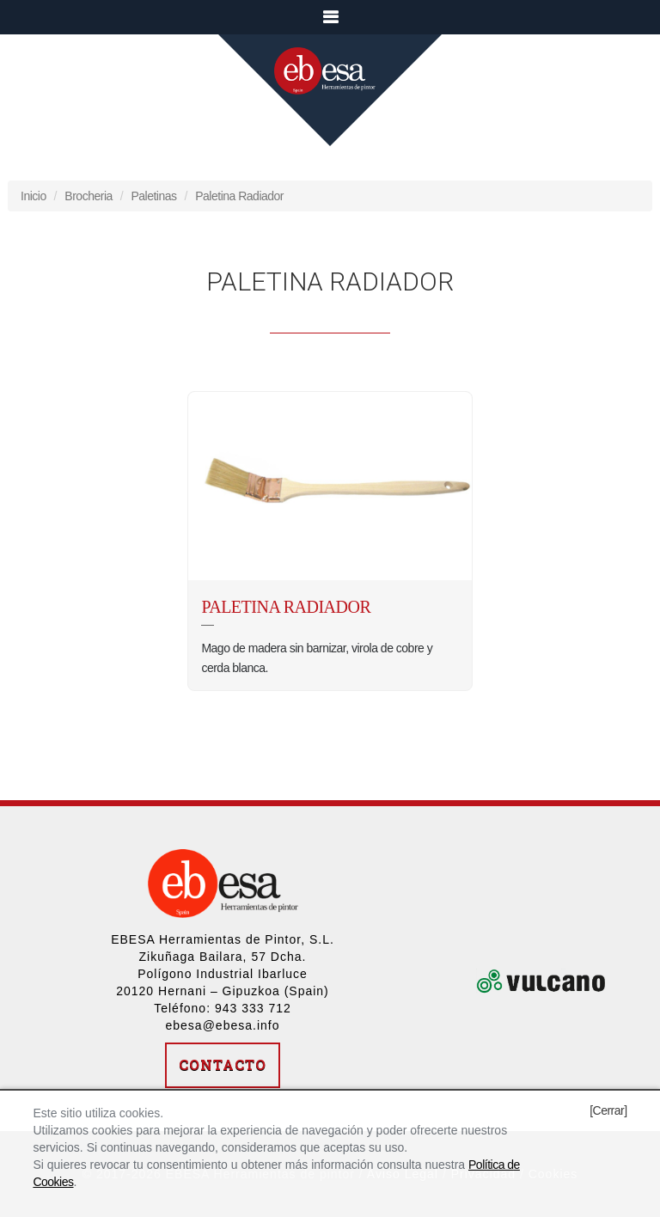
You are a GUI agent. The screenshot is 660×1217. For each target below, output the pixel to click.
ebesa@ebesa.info (223, 1025)
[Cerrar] (608, 1110)
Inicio (33, 196)
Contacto (222, 1064)
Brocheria (88, 196)
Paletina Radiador (239, 196)
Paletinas (153, 196)
